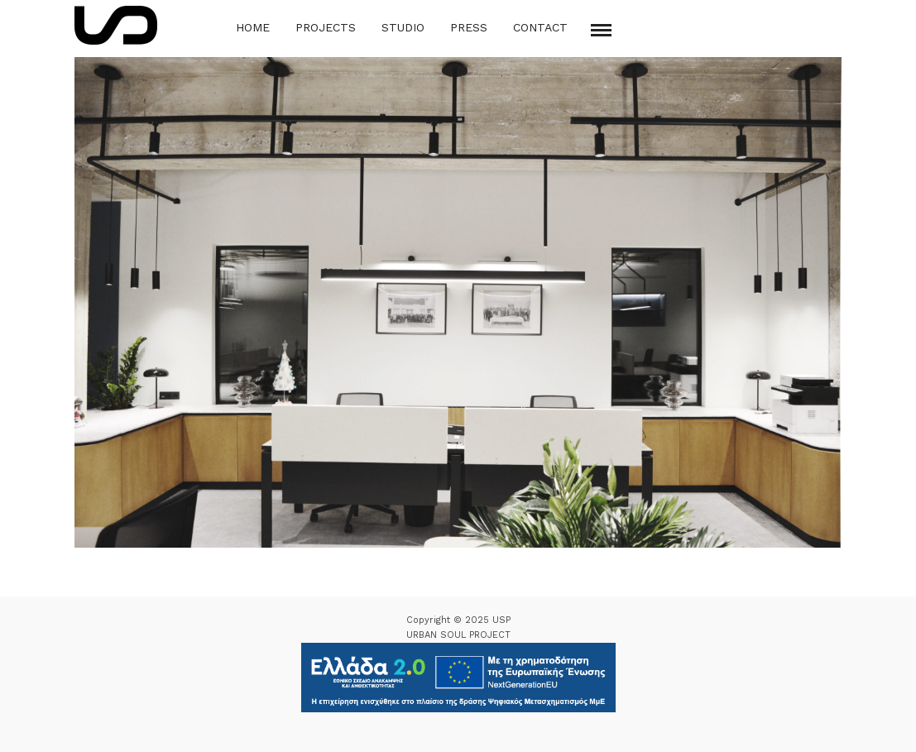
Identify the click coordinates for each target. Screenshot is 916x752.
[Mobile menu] (601, 30)
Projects (325, 27)
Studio (402, 27)
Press (468, 27)
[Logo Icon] (115, 25)
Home (253, 27)
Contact (540, 27)
